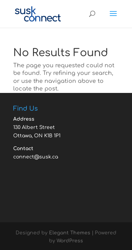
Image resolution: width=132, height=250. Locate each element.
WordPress (70, 240)
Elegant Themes (69, 232)
